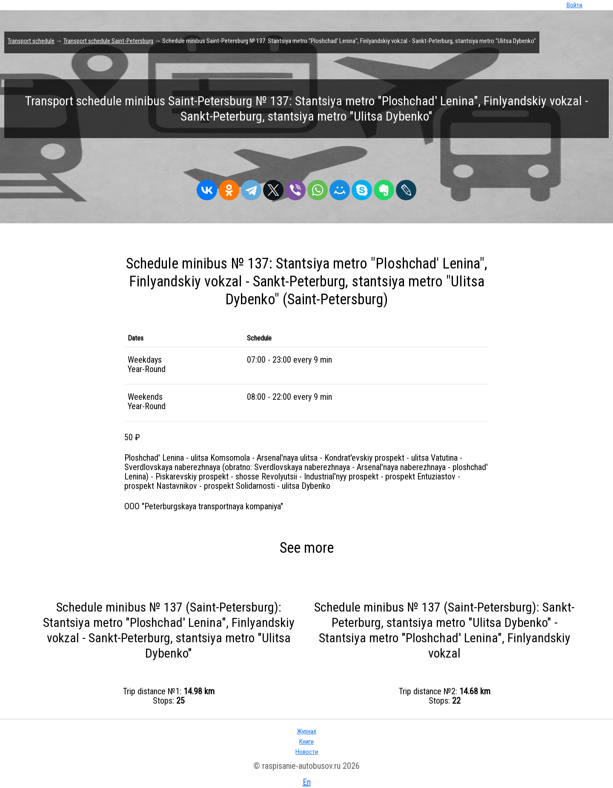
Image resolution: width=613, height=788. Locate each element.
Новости (306, 752)
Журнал (306, 731)
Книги (306, 741)
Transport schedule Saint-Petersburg (108, 41)
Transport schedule (31, 41)
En (307, 782)
